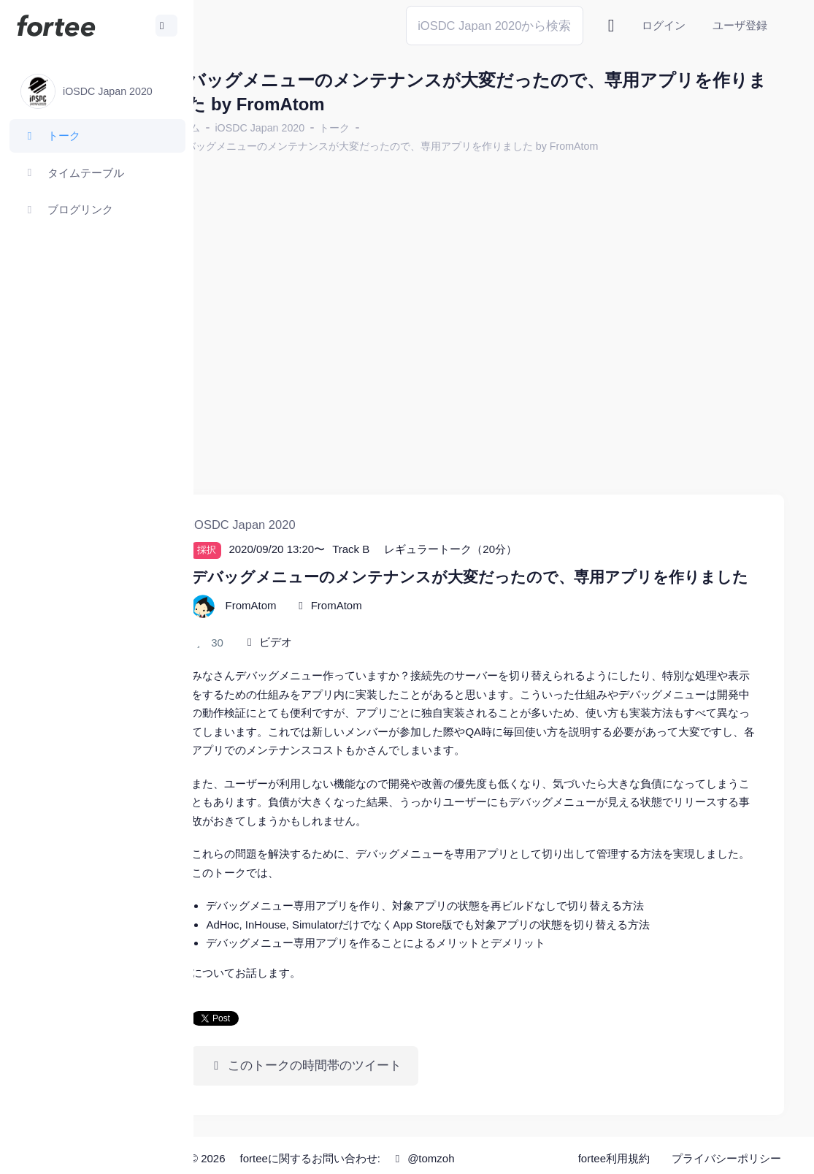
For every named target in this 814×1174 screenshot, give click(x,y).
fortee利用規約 (614, 1152)
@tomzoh (479, 1152)
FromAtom (392, 598)
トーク (391, 128)
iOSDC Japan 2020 (316, 128)
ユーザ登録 (740, 25)
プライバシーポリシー (726, 1152)
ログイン (664, 25)
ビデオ (332, 634)
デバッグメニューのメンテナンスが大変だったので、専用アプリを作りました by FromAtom (443, 146)
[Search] (494, 25)
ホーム (241, 128)
